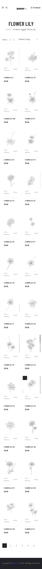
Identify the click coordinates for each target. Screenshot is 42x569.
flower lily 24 (30, 406)
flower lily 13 (30, 160)
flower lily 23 (9, 406)
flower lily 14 (9, 201)
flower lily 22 (30, 365)
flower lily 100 (9, 119)
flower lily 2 (9, 324)
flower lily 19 (30, 283)
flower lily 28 (30, 488)
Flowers (15, 69)
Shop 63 (15, 563)
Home (8, 29)
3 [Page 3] (16, 545)
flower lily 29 (9, 529)
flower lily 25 (9, 447)
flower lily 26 (30, 447)
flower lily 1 (8, 77)
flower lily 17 (30, 242)
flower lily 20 (30, 324)
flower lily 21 (9, 365)
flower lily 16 (9, 242)
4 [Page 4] (22, 545)
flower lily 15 (30, 201)
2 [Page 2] (10, 545)
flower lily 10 (30, 77)
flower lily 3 (30, 529)
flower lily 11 (30, 119)
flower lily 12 (9, 160)
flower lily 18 (9, 283)
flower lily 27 (9, 488)
